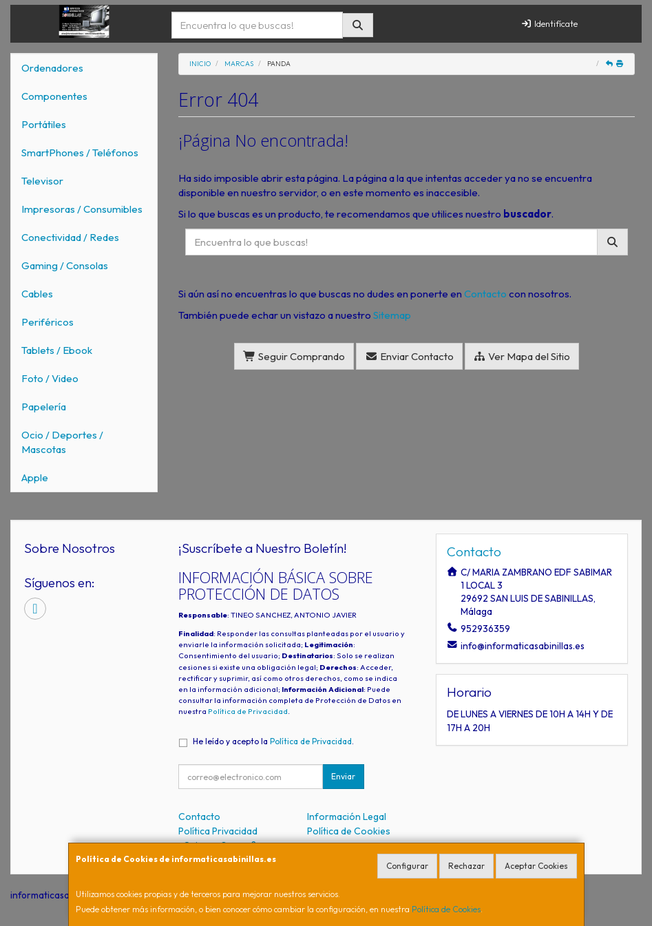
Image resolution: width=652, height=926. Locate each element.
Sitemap (392, 315)
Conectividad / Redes (70, 237)
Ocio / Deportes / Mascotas (62, 442)
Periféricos (47, 321)
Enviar (343, 776)
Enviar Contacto (409, 356)
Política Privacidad (217, 831)
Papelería (43, 406)
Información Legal (346, 816)
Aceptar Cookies (536, 866)
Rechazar (466, 866)
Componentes (54, 96)
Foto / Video (49, 378)
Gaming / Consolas (64, 265)
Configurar (407, 866)
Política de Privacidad (248, 711)
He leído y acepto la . (273, 741)
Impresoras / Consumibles (82, 208)
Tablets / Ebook (56, 350)
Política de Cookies (446, 909)
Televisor (42, 180)
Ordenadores (52, 67)
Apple (34, 477)
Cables (37, 293)
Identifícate (549, 23)
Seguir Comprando (294, 356)
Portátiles (43, 124)
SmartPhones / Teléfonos (79, 152)
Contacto (485, 293)
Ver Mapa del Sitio (522, 356)
